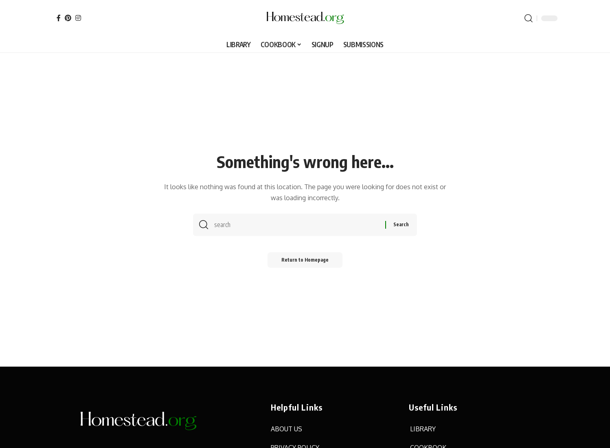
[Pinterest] (68, 18)
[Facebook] (59, 18)
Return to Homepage (305, 262)
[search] (528, 18)
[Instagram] (78, 18)
